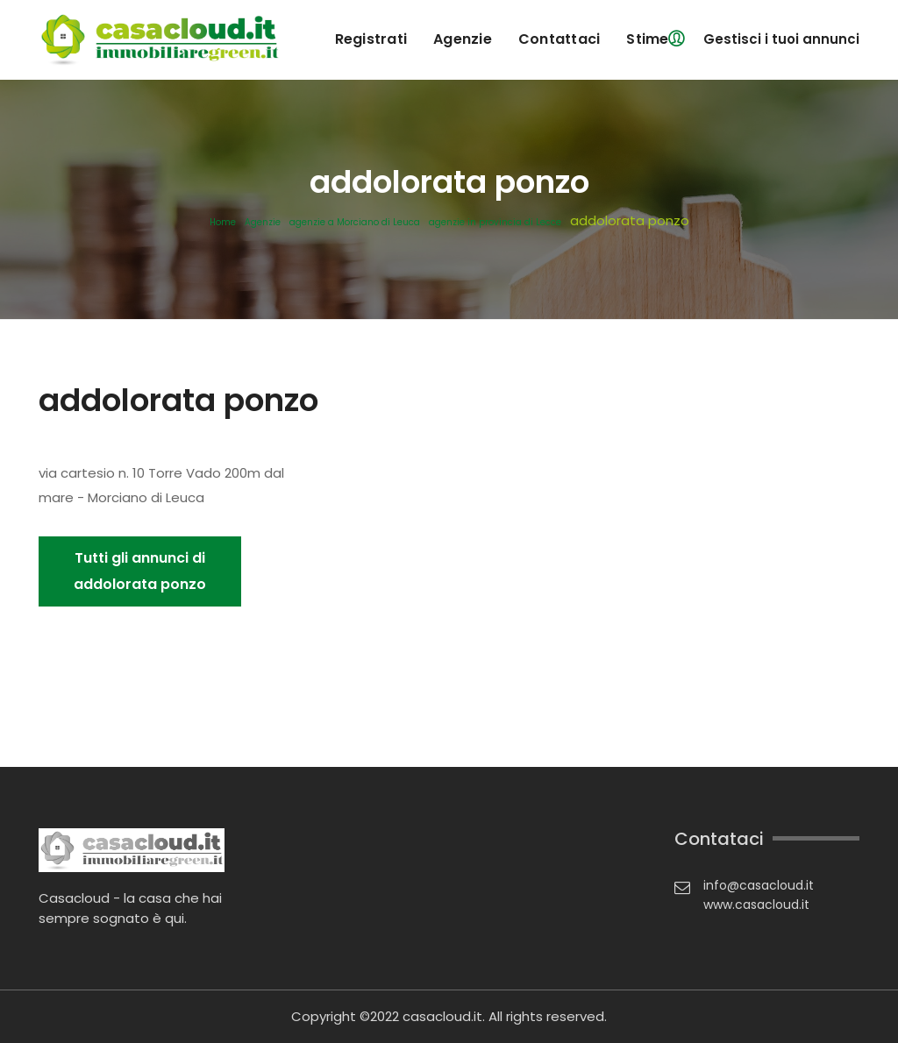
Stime (647, 39)
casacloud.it (442, 1016)
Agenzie (263, 222)
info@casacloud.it (758, 885)
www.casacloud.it (756, 904)
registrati (371, 39)
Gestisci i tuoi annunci (781, 39)
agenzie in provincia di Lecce (495, 222)
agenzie (462, 39)
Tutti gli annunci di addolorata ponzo (140, 571)
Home (223, 222)
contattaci (559, 39)
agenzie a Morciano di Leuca (354, 222)
